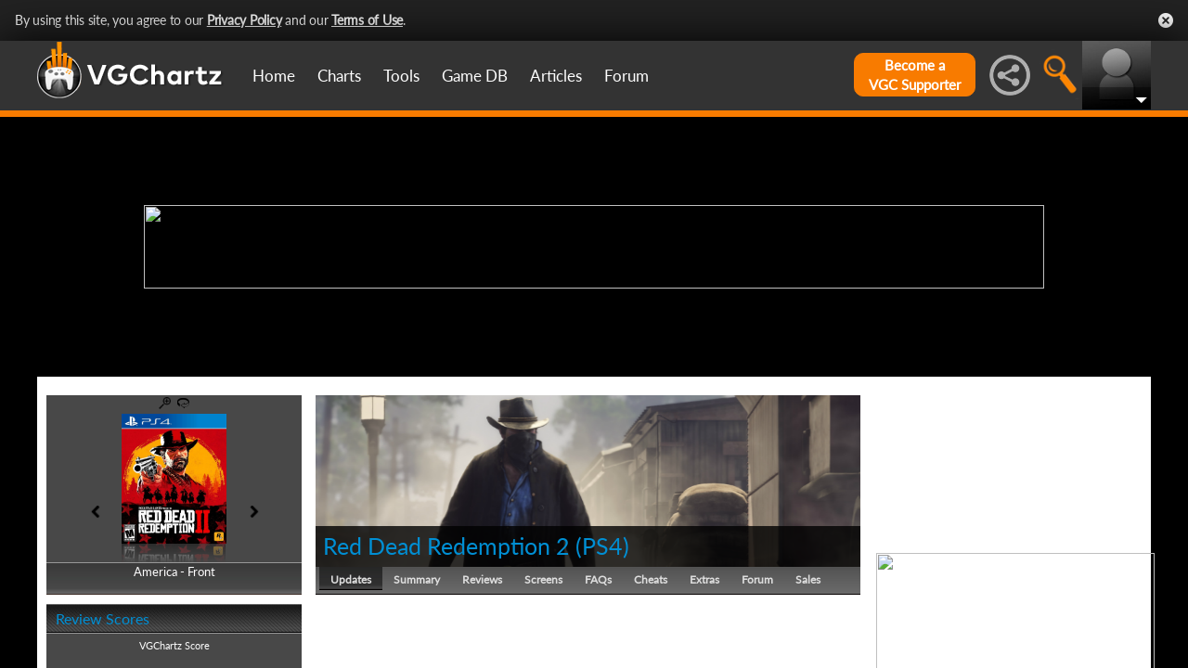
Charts (339, 75)
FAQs (598, 579)
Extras (704, 579)
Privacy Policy (244, 20)
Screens (543, 579)
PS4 (602, 545)
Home (273, 75)
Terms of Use (367, 20)
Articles (556, 75)
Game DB (475, 75)
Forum (626, 75)
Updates (350, 579)
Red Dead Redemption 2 (446, 545)
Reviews (482, 579)
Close (1165, 20)
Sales (807, 579)
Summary (417, 579)
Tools (401, 75)
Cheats (650, 579)
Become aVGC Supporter (915, 75)
